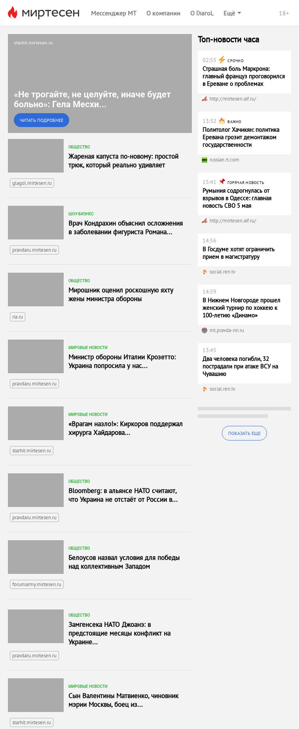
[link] (100, 83)
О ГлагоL (202, 13)
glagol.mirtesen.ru (32, 183)
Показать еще (244, 433)
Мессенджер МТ (113, 13)
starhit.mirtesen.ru (31, 450)
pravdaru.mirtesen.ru (34, 250)
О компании (163, 13)
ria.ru (17, 316)
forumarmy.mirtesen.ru (36, 584)
